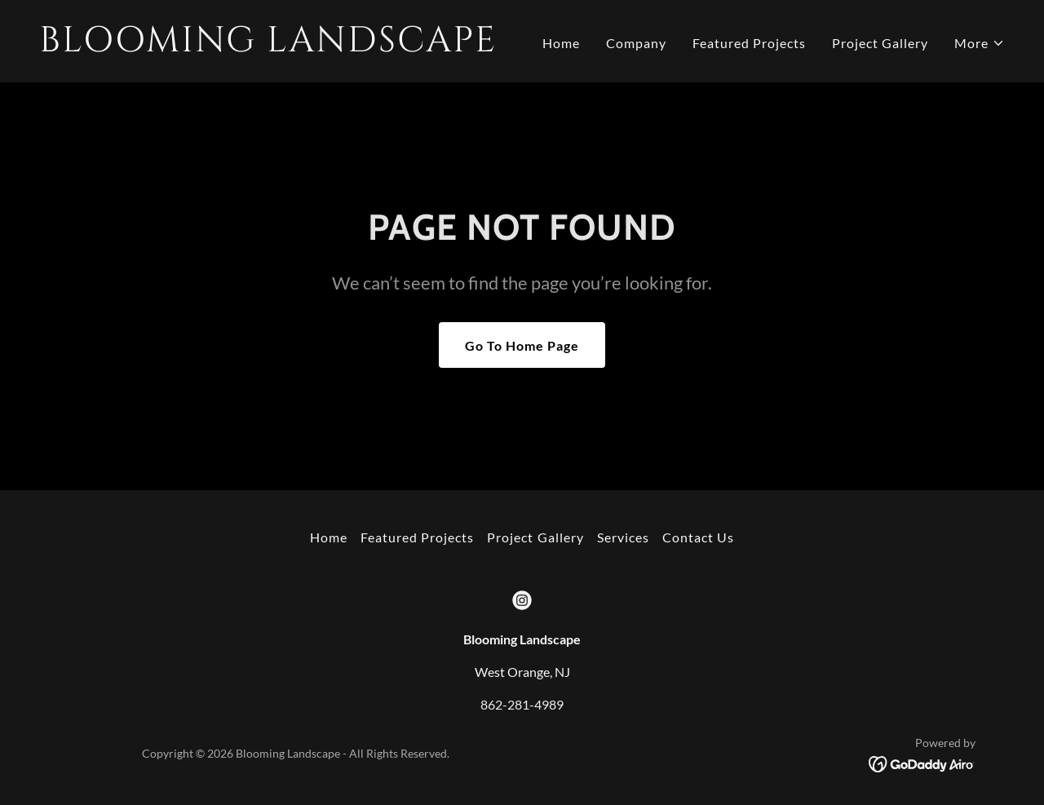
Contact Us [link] (698, 537)
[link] (274, 46)
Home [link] (561, 43)
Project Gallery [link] (880, 43)
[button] (979, 43)
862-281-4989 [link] (522, 704)
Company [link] (636, 43)
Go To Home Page (522, 345)
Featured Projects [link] (749, 43)
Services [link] (623, 537)
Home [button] (328, 537)
